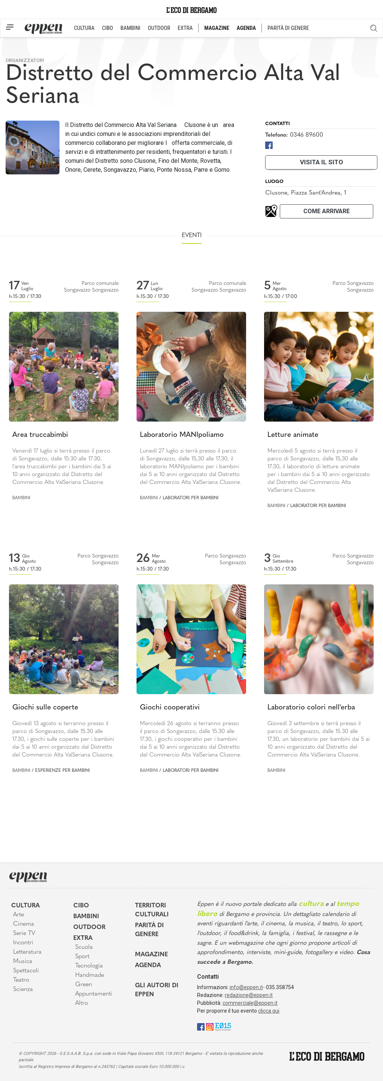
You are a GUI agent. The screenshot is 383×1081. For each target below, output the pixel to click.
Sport (82, 957)
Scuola (84, 947)
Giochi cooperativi (170, 707)
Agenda (148, 966)
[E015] (223, 1026)
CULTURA (84, 28)
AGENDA (246, 28)
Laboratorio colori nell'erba (311, 707)
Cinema (23, 924)
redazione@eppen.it (249, 995)
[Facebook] (269, 144)
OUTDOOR (159, 28)
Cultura (25, 906)
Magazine (151, 955)
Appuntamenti (93, 994)
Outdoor (89, 928)
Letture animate (292, 435)
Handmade (89, 975)
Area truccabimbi (40, 435)
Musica (22, 961)
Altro (81, 1003)
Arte (18, 915)
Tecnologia (89, 966)
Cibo (81, 906)
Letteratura (27, 952)
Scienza (23, 990)
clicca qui (268, 1011)
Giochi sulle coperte (45, 707)
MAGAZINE (216, 28)
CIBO (107, 28)
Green (83, 985)
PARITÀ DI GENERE (288, 28)
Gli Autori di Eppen (156, 990)
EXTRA (185, 28)
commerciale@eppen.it (250, 1003)
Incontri (23, 943)
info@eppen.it (246, 987)
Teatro (21, 980)
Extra (82, 938)
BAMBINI (130, 28)
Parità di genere (149, 930)
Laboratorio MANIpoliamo (182, 435)
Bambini (21, 498)
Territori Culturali (152, 910)
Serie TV (24, 933)
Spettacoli (26, 971)
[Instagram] (210, 1026)
